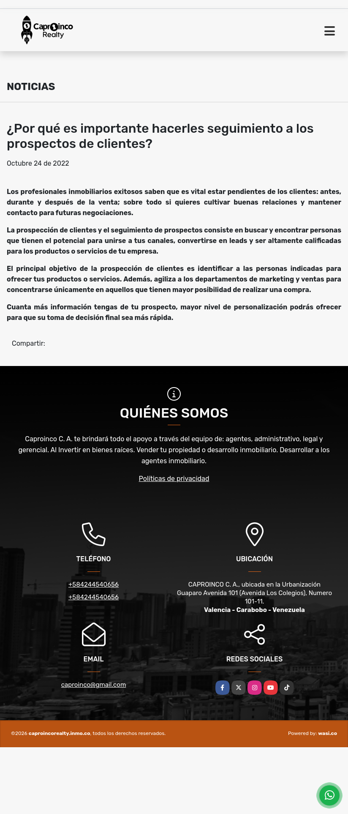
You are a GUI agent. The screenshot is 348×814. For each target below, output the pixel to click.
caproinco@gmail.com (93, 684)
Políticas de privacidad (174, 479)
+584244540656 (93, 584)
